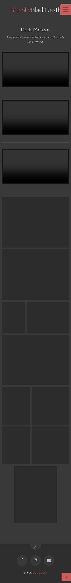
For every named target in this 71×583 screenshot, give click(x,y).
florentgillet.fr (40, 573)
